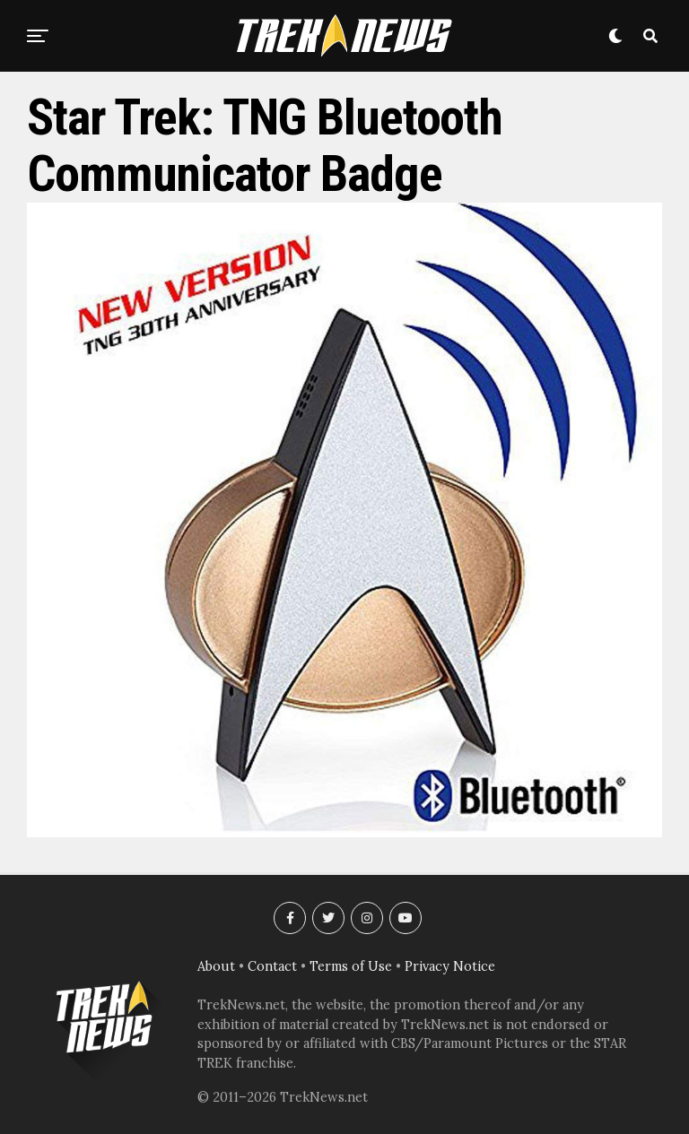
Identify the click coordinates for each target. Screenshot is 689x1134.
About (216, 966)
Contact (272, 966)
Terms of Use (351, 966)
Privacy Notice (450, 966)
